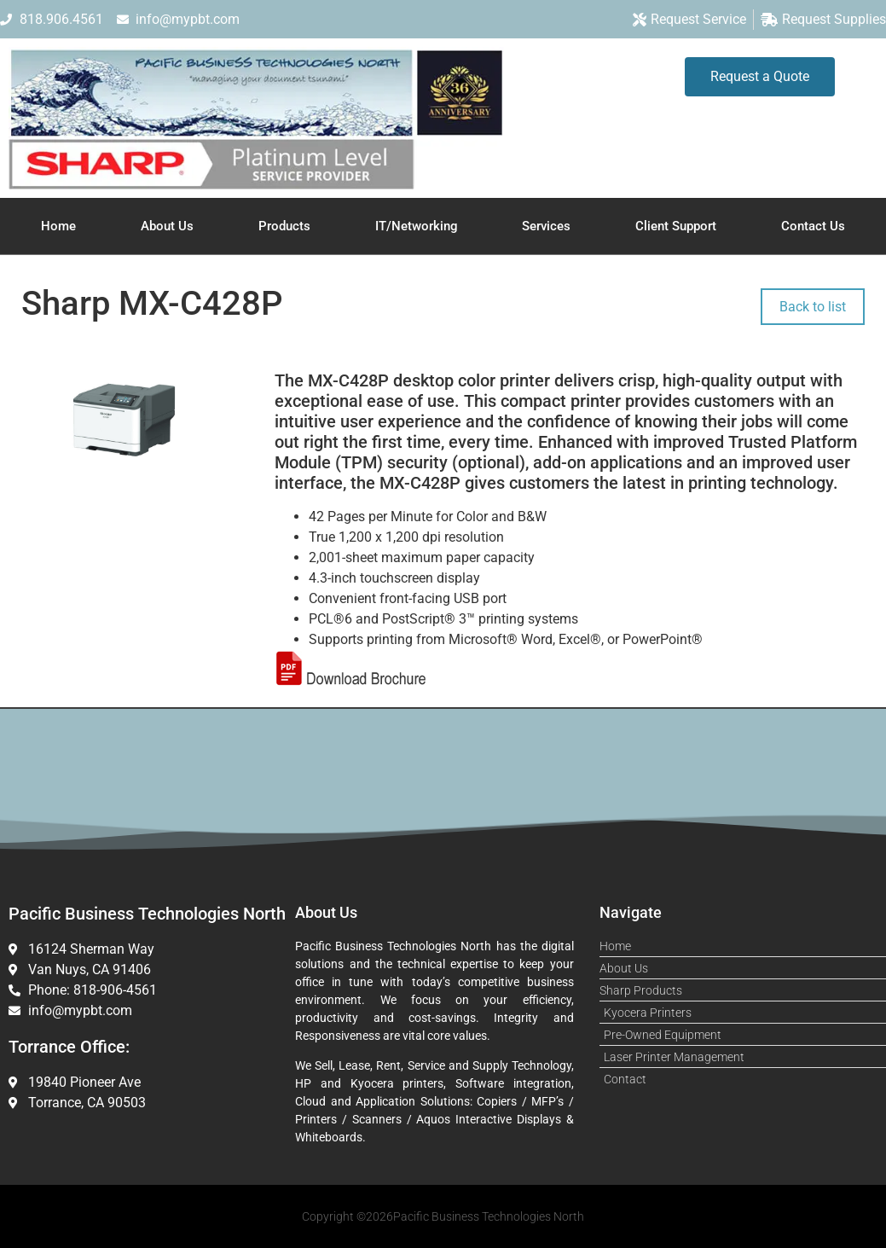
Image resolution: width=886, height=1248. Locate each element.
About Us (167, 226)
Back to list (812, 307)
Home (58, 226)
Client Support (675, 226)
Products (284, 226)
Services (546, 226)
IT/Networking (416, 226)
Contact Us (813, 226)
